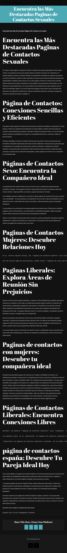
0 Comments (31, 512)
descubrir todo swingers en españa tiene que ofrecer (19, 508)
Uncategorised (23, 512)
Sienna (6, 512)
